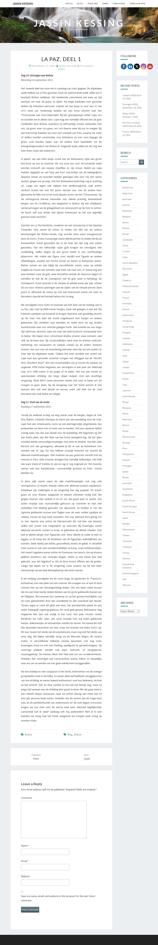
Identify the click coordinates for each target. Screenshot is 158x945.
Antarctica (127, 187)
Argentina (127, 193)
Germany (126, 303)
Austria (126, 204)
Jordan (125, 367)
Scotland (126, 483)
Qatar (125, 471)
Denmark (127, 268)
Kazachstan (128, 372)
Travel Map (92, 3)
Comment (26, 797)
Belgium (126, 216)
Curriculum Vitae (137, 3)
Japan (125, 361)
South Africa (128, 500)
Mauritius (127, 419)
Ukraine (126, 558)
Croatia (126, 251)
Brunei (125, 233)
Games (105, 3)
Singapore (127, 494)
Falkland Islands (130, 286)
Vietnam (126, 585)
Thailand (126, 546)
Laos (124, 384)
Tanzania (127, 541)
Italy (124, 355)
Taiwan (126, 535)
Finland (126, 291)
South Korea (128, 512)
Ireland (126, 349)
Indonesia (127, 344)
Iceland (126, 338)
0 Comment (87, 66)
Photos (69, 3)
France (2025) (129, 131)
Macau (125, 402)
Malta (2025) (128, 113)
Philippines (128, 454)
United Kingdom (130, 573)
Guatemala (128, 315)
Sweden (126, 523)
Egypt (125, 274)
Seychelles (127, 488)
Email (25, 861)
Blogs (80, 3)
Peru (124, 448)
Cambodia (127, 239)
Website (25, 876)
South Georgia (129, 506)
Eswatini (126, 280)
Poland (126, 459)
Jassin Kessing (23, 3)
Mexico (125, 425)
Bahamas (127, 210)
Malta (125, 413)
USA (124, 579)
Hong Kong (128, 326)
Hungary (126, 332)
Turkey (125, 552)
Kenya (125, 378)
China (125, 245)
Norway (126, 442)
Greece (125, 309)
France (125, 297)
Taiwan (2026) (129, 95)
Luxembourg (128, 396)
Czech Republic (130, 262)
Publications (119, 3)
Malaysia (126, 407)
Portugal (126, 465)
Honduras (127, 320)
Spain (125, 517)
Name (25, 845)
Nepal (125, 431)
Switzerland (128, 529)
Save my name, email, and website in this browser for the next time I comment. (58, 898)
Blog (69, 734)
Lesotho (126, 390)
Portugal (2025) (130, 104)
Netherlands (128, 436)
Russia (125, 477)
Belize (125, 222)
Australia (126, 199)
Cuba (124, 257)
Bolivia (28, 734)
